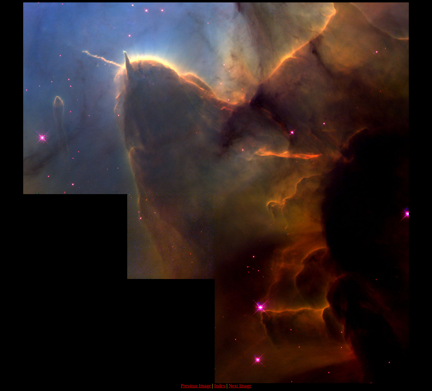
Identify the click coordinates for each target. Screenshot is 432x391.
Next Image (240, 385)
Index (219, 385)
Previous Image (196, 385)
